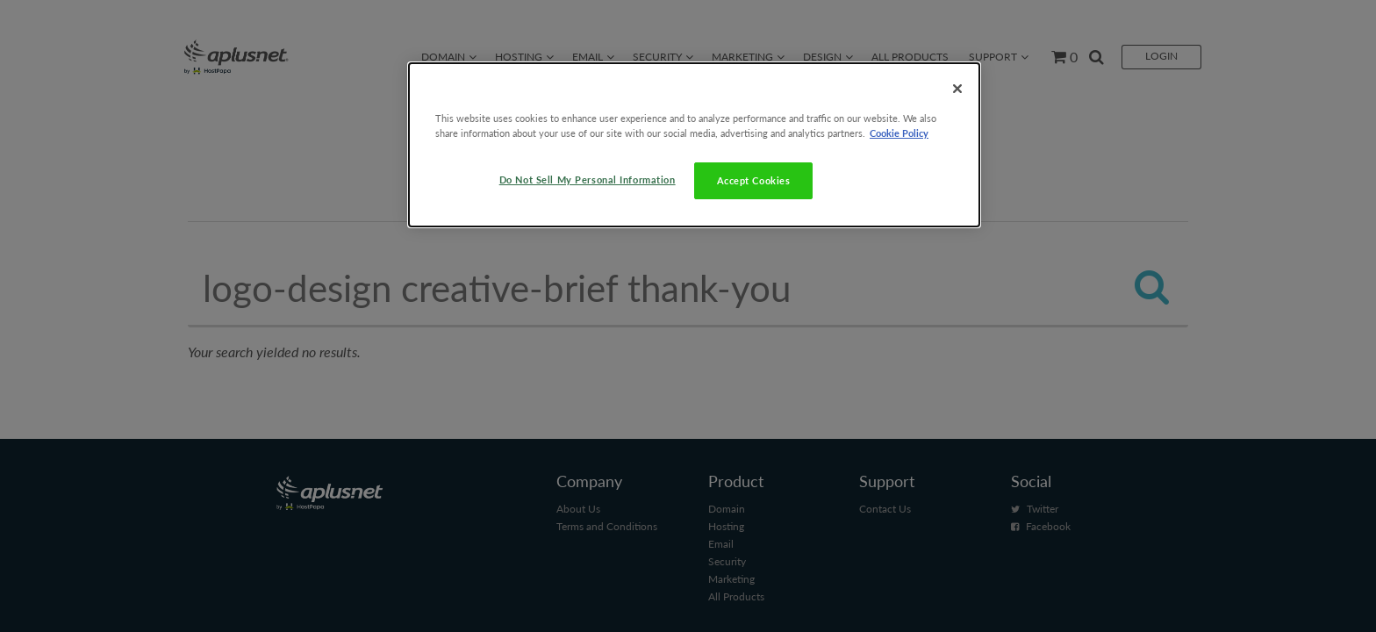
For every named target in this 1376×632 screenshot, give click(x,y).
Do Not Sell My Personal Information (587, 179)
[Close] (957, 89)
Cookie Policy (899, 133)
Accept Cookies (754, 180)
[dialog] (694, 144)
